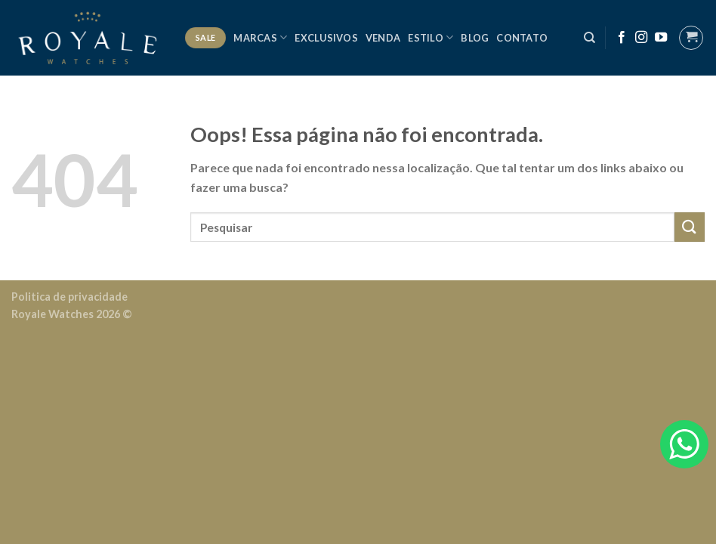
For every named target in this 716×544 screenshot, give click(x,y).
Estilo (430, 37)
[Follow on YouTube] (661, 38)
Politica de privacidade (69, 296)
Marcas (260, 37)
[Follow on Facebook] (622, 38)
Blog (475, 38)
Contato (522, 38)
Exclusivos (326, 38)
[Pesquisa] (589, 37)
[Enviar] (689, 227)
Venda (383, 38)
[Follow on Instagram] (641, 38)
